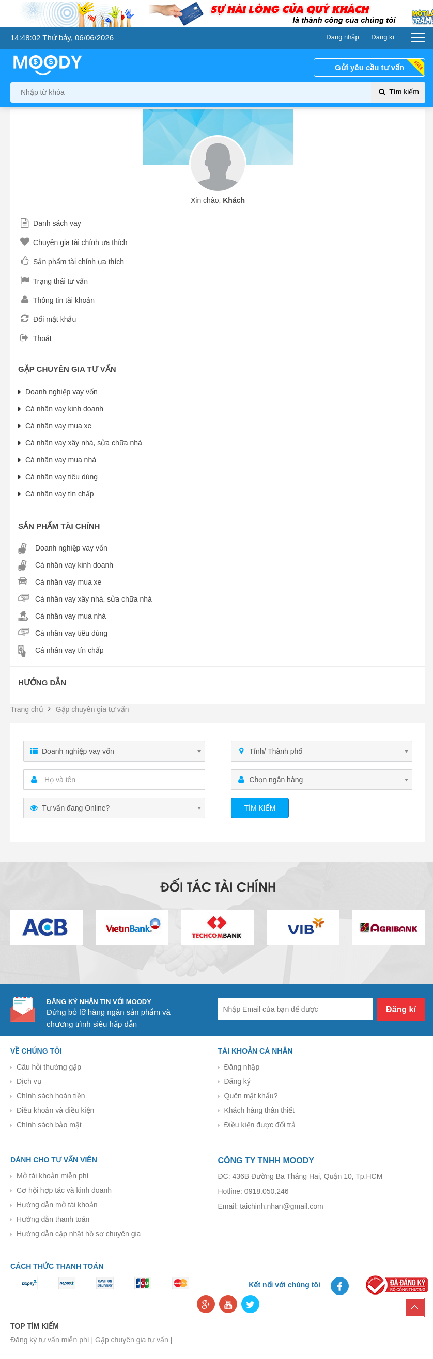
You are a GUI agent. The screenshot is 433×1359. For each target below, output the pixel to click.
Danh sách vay (49, 223)
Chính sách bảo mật (49, 1125)
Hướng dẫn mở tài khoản (57, 1205)
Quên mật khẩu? (251, 1096)
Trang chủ (26, 709)
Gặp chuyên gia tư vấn (92, 709)
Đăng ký (237, 1081)
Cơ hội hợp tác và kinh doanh (64, 1190)
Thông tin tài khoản (56, 300)
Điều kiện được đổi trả (260, 1125)
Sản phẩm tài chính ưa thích (71, 261)
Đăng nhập (242, 1067)
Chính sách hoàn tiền (51, 1096)
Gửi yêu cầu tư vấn (369, 67)
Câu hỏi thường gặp (49, 1067)
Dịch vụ (29, 1081)
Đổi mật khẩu (47, 319)
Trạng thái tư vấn (53, 281)
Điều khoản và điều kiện (55, 1110)
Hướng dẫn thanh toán (53, 1219)
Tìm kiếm (398, 92)
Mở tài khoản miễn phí (52, 1176)
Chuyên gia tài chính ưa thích (73, 242)
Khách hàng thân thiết (259, 1110)
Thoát (35, 338)
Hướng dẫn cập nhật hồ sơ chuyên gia (79, 1233)
